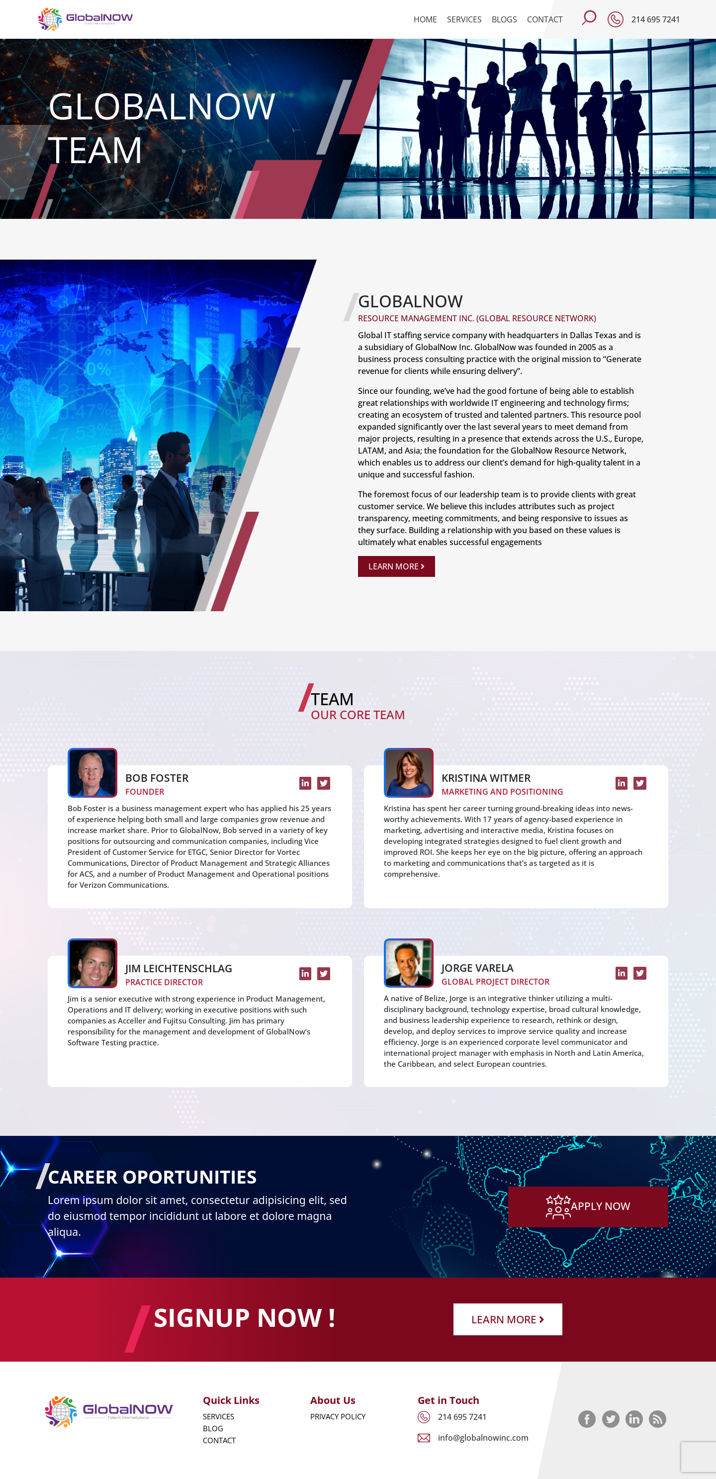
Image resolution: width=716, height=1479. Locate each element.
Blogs (504, 19)
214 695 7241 (655, 19)
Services (464, 19)
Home (425, 19)
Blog (213, 1428)
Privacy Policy (337, 1416)
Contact (545, 19)
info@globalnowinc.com (483, 1437)
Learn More (396, 566)
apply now (588, 1205)
